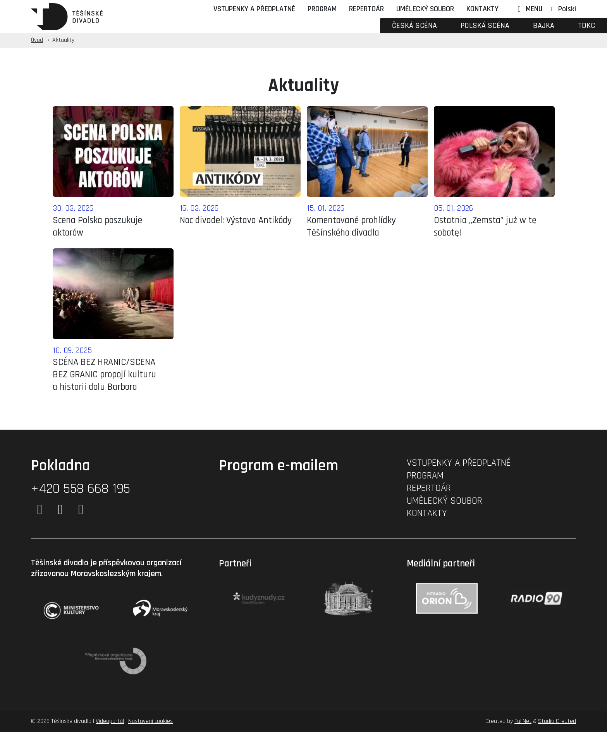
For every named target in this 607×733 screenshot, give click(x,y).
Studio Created (557, 722)
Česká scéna (414, 26)
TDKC (586, 26)
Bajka (543, 26)
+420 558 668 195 (80, 490)
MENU (528, 9)
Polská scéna (485, 26)
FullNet (522, 722)
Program (322, 9)
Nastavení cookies (150, 722)
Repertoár (366, 9)
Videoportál (110, 722)
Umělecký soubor (425, 9)
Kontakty (482, 9)
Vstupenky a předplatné (254, 9)
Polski (567, 9)
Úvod (37, 40)
